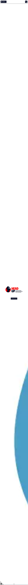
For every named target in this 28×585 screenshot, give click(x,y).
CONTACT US (14, 298)
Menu (3, 1)
